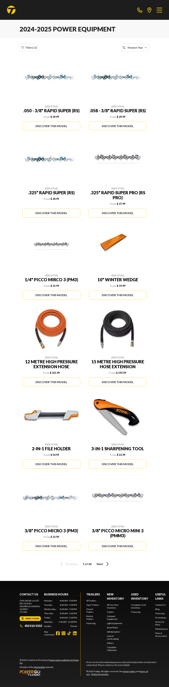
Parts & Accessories (161, 634)
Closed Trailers (89, 610)
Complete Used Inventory (138, 606)
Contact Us (160, 605)
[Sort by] (135, 47)
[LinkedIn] (75, 633)
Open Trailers (92, 605)
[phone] (140, 10)
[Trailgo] (11, 10)
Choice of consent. (100, 674)
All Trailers (91, 600)
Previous (68, 564)
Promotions (161, 617)
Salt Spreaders (113, 631)
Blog (157, 609)
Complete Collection (112, 648)
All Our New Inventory (112, 606)
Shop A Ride (39, 667)
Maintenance (161, 629)
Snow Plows (112, 627)
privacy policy (129, 671)
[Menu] (159, 9)
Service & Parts (159, 623)
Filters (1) (29, 47)
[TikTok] (69, 633)
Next (103, 564)
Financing (90, 623)
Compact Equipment (112, 617)
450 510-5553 (31, 625)
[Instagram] (63, 633)
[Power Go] (50, 673)
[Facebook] (58, 633)
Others (110, 643)
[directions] (149, 10)
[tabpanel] (60, 613)
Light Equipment (114, 623)
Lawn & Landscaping (113, 637)
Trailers (93, 594)
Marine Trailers (89, 617)
